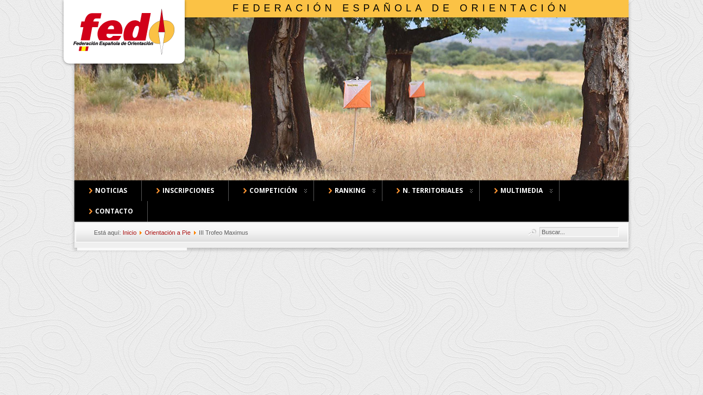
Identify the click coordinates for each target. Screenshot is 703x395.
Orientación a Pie (167, 232)
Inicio (130, 232)
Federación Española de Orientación (401, 8)
